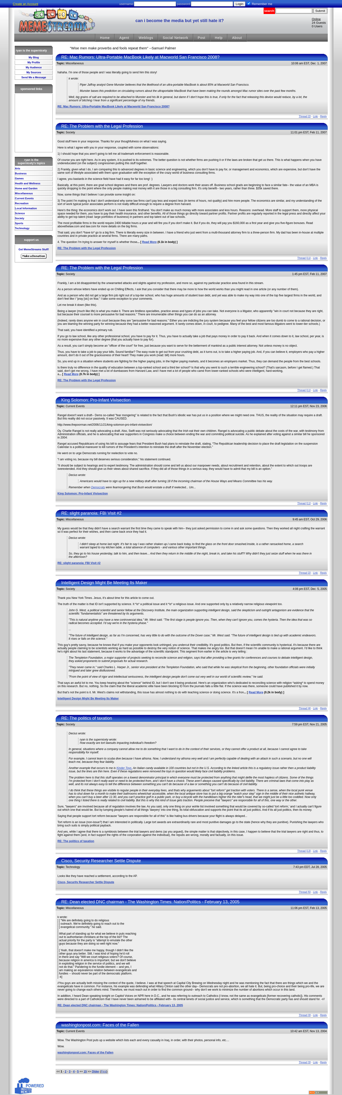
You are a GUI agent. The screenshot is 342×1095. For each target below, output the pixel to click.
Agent (124, 38)
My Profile (34, 62)
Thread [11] (304, 257)
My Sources (33, 72)
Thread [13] (304, 850)
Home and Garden (26, 188)
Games (19, 178)
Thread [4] (305, 708)
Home (105, 38)
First (103, 1071)
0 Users (317, 26)
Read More (149, 242)
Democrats (98, 487)
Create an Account (25, 4)
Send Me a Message (33, 77)
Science (20, 213)
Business (21, 173)
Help (219, 38)
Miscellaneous (24, 193)
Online (316, 19)
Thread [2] (305, 116)
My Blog (34, 57)
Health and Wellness (27, 183)
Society (19, 218)
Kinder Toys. (124, 768)
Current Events (24, 198)
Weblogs (146, 38)
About (237, 38)
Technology (22, 228)
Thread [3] (305, 1015)
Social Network (175, 38)
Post (201, 38)
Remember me (262, 4)
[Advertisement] (33, 122)
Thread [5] (305, 891)
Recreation (21, 203)
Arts (17, 168)
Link (315, 116)
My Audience (34, 67)
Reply (323, 116)
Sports (19, 223)
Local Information (26, 208)
